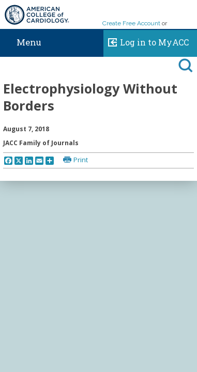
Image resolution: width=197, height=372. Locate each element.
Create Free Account (131, 23)
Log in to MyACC (146, 41)
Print (80, 159)
